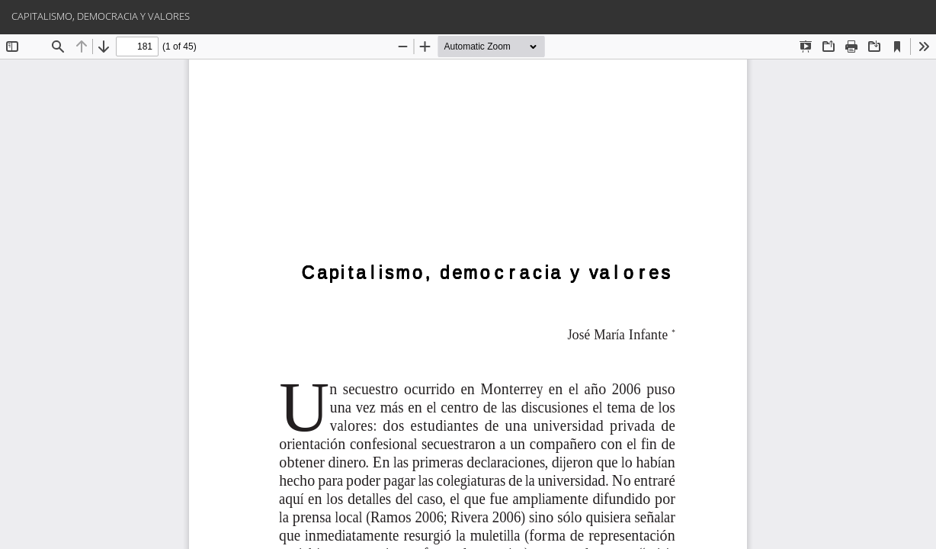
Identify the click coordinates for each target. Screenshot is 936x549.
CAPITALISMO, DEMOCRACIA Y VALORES (100, 16)
